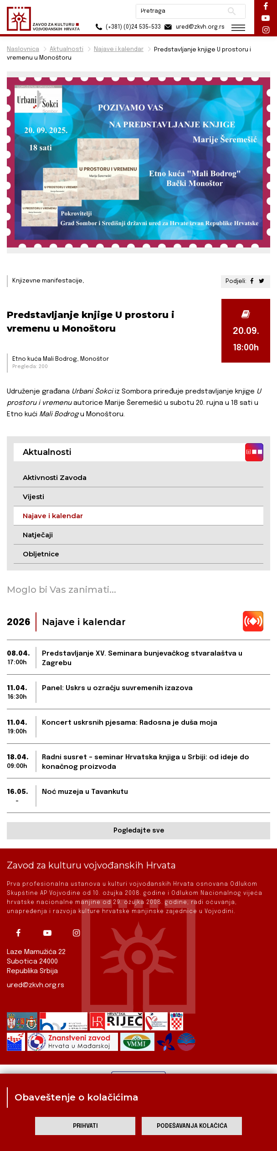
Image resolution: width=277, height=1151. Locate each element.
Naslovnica (23, 49)
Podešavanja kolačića (192, 1126)
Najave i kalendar (119, 49)
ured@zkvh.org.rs (35, 985)
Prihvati (85, 1126)
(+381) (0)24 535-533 (127, 27)
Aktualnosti (66, 49)
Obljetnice (41, 554)
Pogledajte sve (138, 831)
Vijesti (33, 496)
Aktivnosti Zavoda (55, 477)
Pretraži (231, 11)
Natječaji (38, 534)
